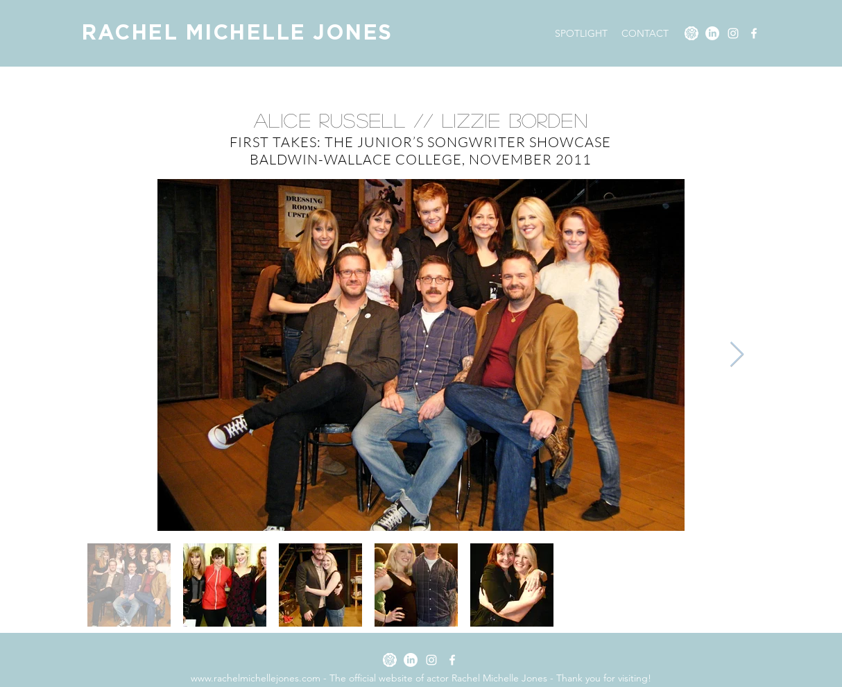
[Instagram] (733, 33)
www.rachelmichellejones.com (255, 678)
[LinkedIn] (712, 33)
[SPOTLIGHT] (691, 33)
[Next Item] (737, 354)
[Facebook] (754, 33)
